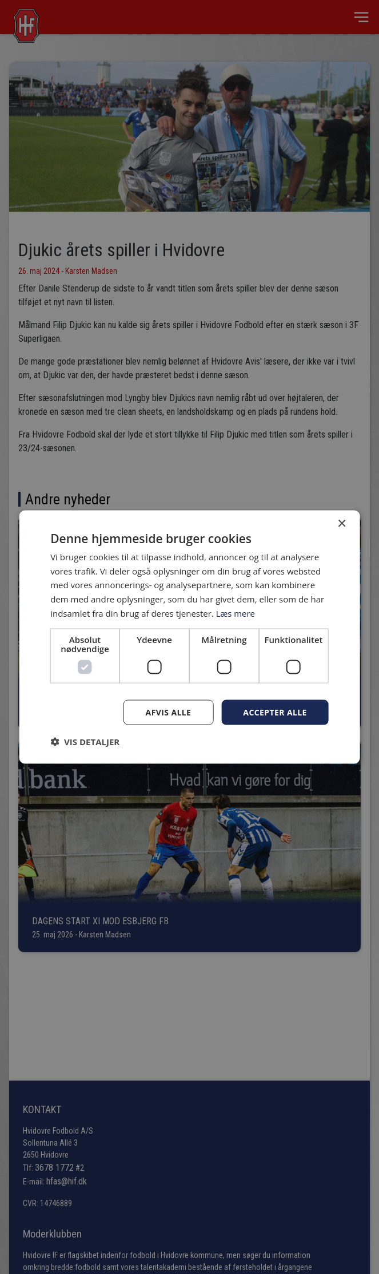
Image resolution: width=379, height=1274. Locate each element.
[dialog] (189, 637)
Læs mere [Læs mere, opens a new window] (236, 612)
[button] (84, 742)
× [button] (341, 523)
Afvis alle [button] (169, 711)
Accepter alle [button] (274, 711)
